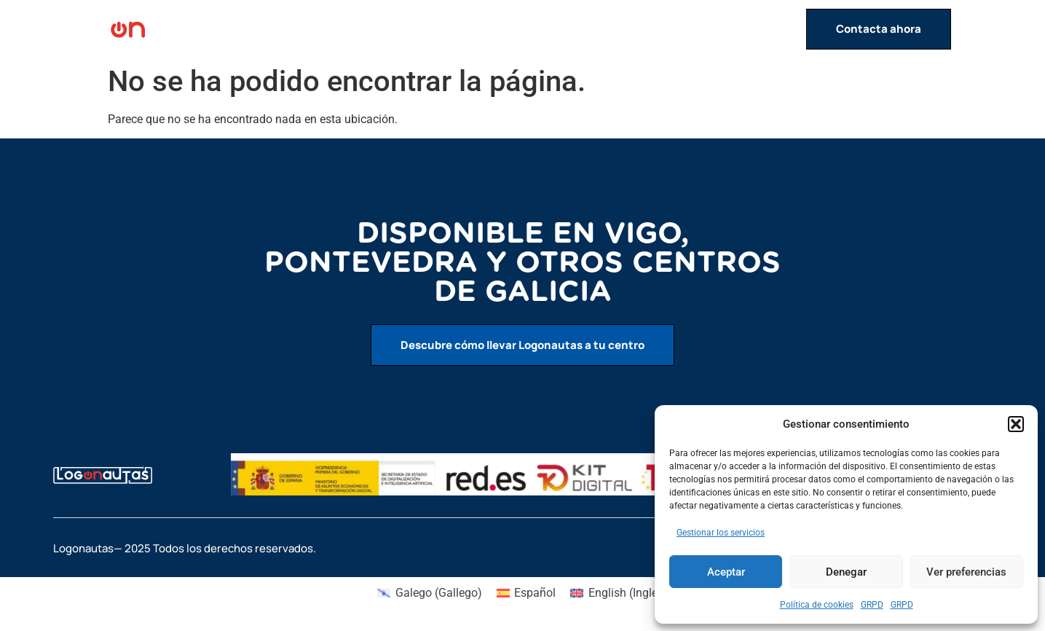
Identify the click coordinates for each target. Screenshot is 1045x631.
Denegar (846, 572)
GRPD (872, 605)
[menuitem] (429, 593)
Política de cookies (816, 605)
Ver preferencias (966, 572)
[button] (1016, 424)
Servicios (691, 29)
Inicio (531, 29)
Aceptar (726, 572)
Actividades (601, 29)
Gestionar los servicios (721, 533)
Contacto (769, 29)
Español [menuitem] (535, 593)
